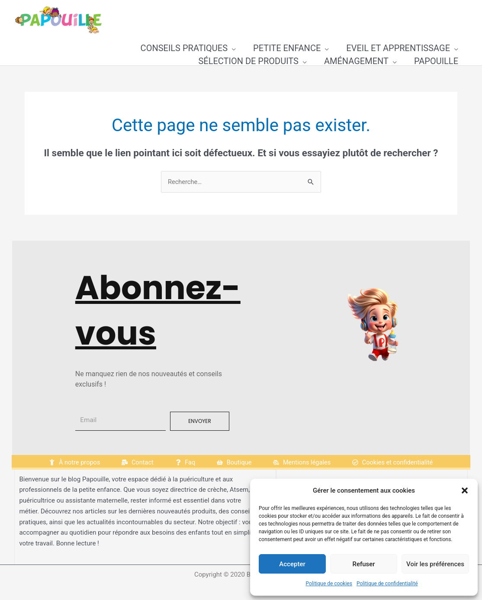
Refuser (363, 564)
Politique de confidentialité (387, 584)
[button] (464, 490)
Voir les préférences (435, 564)
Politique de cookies (329, 584)
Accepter (292, 564)
